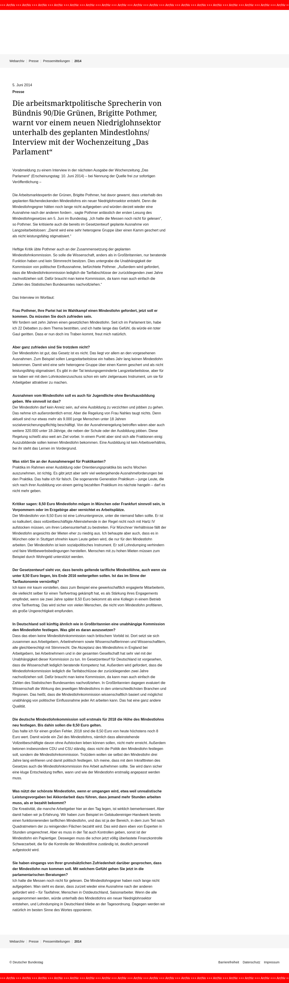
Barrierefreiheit (228, 962)
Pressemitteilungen (56, 61)
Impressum (272, 962)
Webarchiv (16, 61)
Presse (34, 61)
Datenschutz (251, 962)
